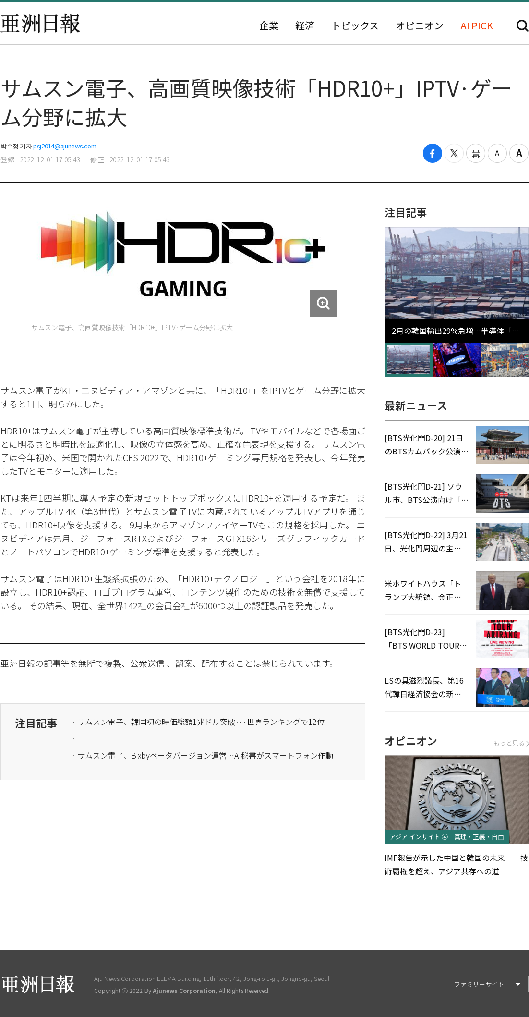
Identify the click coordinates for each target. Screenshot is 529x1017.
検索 (523, 26)
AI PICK (476, 25)
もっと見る (511, 743)
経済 (304, 25)
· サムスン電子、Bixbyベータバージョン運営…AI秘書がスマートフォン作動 (202, 755)
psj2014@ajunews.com (64, 145)
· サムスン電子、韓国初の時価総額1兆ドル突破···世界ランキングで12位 (198, 721)
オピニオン (420, 25)
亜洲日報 (40, 23)
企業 (268, 25)
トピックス (355, 25)
